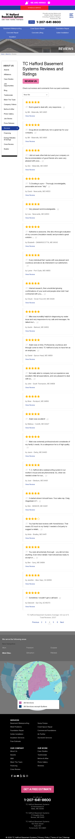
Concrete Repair (12, 33)
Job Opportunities (9, 85)
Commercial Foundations (47, 730)
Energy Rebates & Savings (10, 139)
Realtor (6, 149)
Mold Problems (16, 727)
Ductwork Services (45, 738)
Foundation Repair (62, 28)
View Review (30, 116)
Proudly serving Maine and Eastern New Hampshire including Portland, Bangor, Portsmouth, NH (51, 16)
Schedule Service (34, 8)
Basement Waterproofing (12, 28)
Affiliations (7, 74)
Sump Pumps (43, 723)
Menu (71, 15)
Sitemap (66, 837)
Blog (5, 90)
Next (62, 622)
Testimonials (8, 95)
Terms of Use (56, 837)
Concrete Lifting (37, 33)
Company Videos (10, 104)
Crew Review (9, 144)
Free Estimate (15, 741)
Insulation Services (17, 738)
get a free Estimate (37, 789)
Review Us (31, 81)
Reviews (7, 128)
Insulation (12, 37)
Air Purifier (41, 734)
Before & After (9, 109)
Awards (6, 70)
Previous (35, 622)
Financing (7, 133)
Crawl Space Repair (37, 28)
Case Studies (8, 79)
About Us (8, 66)
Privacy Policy (44, 837)
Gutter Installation (62, 33)
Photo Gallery (9, 114)
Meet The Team (10, 100)
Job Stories (8, 118)
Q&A (12, 758)
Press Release (9, 123)
